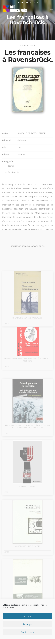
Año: (4, 157)
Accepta (27, 616)
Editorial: (7, 149)
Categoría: (7, 171)
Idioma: (6, 164)
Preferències (27, 632)
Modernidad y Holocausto (27, 557)
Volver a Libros (27, 45)
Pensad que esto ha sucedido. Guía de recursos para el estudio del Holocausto (27, 438)
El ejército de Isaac (27, 498)
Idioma (33, 3)
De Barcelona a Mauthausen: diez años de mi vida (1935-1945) (27, 368)
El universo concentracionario (27, 329)
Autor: (5, 142)
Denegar (27, 624)
